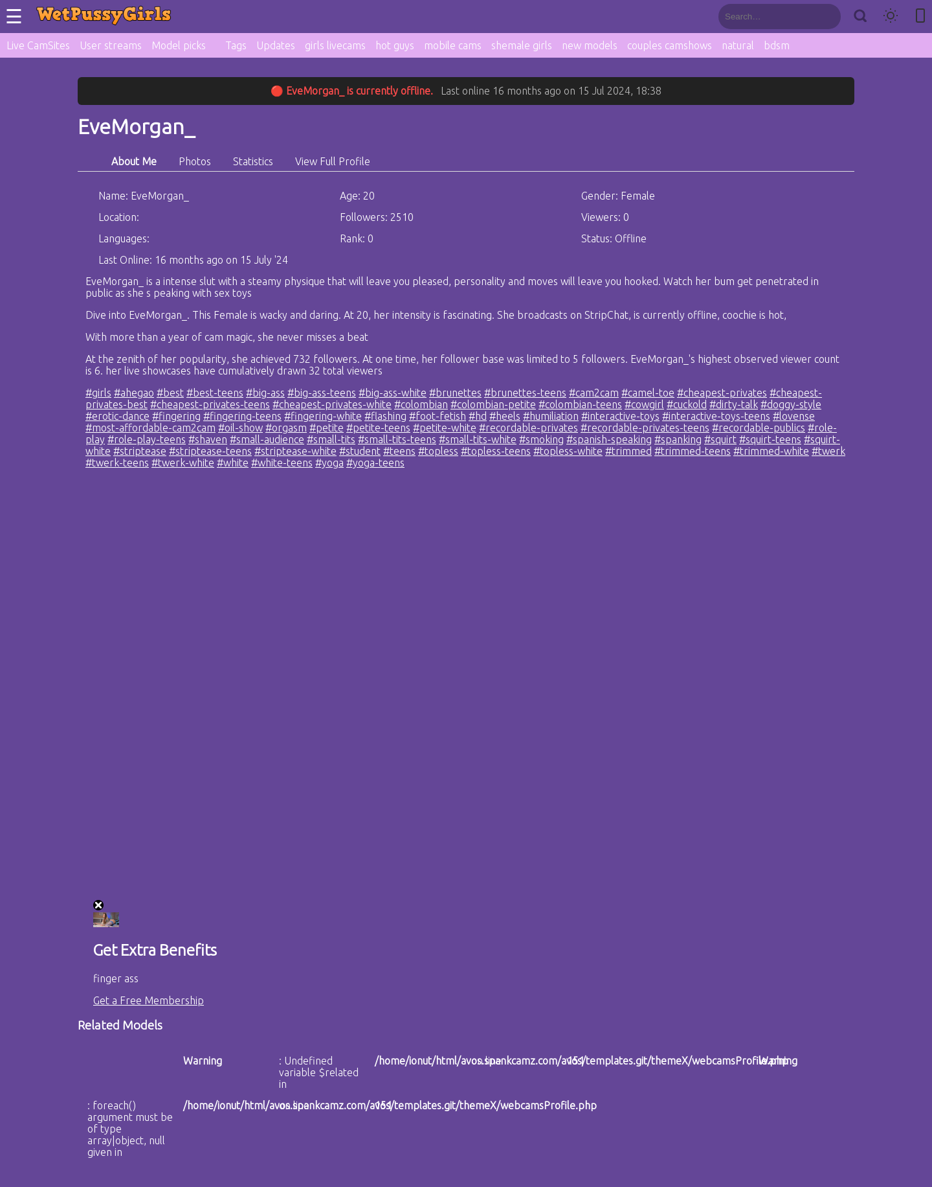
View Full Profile (332, 161)
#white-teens (282, 462)
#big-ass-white (393, 392)
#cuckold (687, 404)
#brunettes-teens (525, 392)
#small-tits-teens (397, 439)
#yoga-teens (375, 462)
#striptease (139, 451)
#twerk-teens (117, 462)
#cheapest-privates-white (332, 404)
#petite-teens (378, 427)
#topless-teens (496, 451)
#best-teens (214, 392)
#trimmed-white (771, 451)
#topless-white (568, 451)
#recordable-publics (758, 427)
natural (738, 45)
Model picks (178, 45)
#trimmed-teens (692, 451)
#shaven (207, 439)
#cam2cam (594, 392)
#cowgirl (644, 404)
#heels (504, 416)
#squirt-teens (770, 439)
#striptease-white (295, 451)
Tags (236, 45)
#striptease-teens (210, 451)
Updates (275, 45)
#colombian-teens (580, 404)
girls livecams (335, 45)
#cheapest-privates (722, 392)
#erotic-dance (117, 416)
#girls (98, 392)
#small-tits (331, 439)
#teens (399, 451)
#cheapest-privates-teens (210, 404)
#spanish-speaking (609, 439)
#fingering (176, 416)
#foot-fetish (437, 416)
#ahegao (134, 392)
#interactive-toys (620, 416)
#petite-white (444, 427)
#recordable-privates (528, 427)
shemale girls (521, 45)
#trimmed (628, 451)
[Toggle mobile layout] (920, 16)
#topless (438, 451)
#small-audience (267, 439)
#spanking (678, 439)
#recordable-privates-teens (645, 427)
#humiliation (551, 416)
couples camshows (669, 45)
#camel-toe (647, 392)
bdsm (777, 45)
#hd (478, 416)
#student (360, 451)
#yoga (329, 462)
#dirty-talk (733, 404)
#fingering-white (323, 416)
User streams (111, 45)
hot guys (394, 45)
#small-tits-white (477, 439)
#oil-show (240, 427)
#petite (326, 427)
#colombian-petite (493, 404)
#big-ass (265, 392)
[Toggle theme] (890, 16)
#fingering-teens (242, 416)
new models (589, 45)
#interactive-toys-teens (716, 416)
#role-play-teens (146, 439)
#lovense (794, 416)
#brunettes (455, 392)
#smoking (541, 439)
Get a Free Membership (148, 1000)
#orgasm (286, 427)
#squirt (720, 439)
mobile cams (453, 45)
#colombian (421, 404)
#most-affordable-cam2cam (150, 427)
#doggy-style (790, 404)
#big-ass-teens (321, 392)
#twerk (828, 451)
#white (233, 462)
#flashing (385, 416)
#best (170, 392)
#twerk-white (182, 462)
